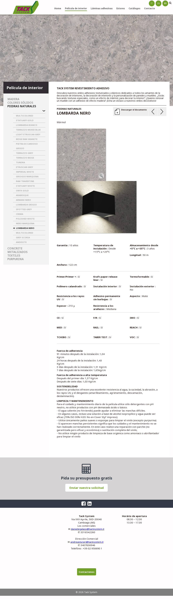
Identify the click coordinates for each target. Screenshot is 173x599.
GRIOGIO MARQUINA (27, 176)
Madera (13, 99)
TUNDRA (20, 162)
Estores (120, 8)
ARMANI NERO (23, 199)
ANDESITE (21, 242)
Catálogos (134, 8)
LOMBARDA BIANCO (26, 125)
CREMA (19, 214)
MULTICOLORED (24, 115)
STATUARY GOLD (25, 120)
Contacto (149, 8)
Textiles (13, 255)
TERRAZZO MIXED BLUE (28, 129)
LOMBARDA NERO (25, 228)
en (158, 3)
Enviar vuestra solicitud (86, 488)
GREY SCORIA (23, 237)
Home (57, 8)
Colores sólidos (20, 102)
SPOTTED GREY (24, 209)
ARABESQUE (22, 195)
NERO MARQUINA (25, 223)
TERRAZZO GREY (24, 153)
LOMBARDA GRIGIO (26, 204)
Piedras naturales (21, 106)
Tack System (26, 7)
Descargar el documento (134, 109)
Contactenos (86, 571)
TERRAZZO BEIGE (25, 157)
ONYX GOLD (22, 190)
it (152, 3)
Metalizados (17, 252)
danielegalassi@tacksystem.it (87, 529)
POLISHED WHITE (25, 218)
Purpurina (15, 259)
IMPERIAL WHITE (25, 171)
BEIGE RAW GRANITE (26, 139)
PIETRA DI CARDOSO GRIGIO (27, 146)
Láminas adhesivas (102, 8)
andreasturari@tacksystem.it (87, 542)
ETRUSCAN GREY (24, 167)
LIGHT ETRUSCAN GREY (28, 134)
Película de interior (76, 8)
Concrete (14, 248)
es (165, 3)
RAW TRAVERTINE (25, 181)
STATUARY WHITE (25, 185)
